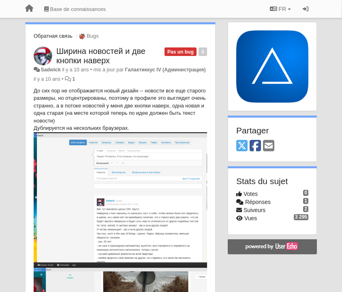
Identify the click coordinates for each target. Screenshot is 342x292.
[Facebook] (255, 146)
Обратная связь (53, 36)
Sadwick (50, 70)
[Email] (268, 146)
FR (280, 9)
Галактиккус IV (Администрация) (165, 70)
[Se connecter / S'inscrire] (305, 9)
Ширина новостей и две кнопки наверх (100, 56)
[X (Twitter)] (242, 146)
